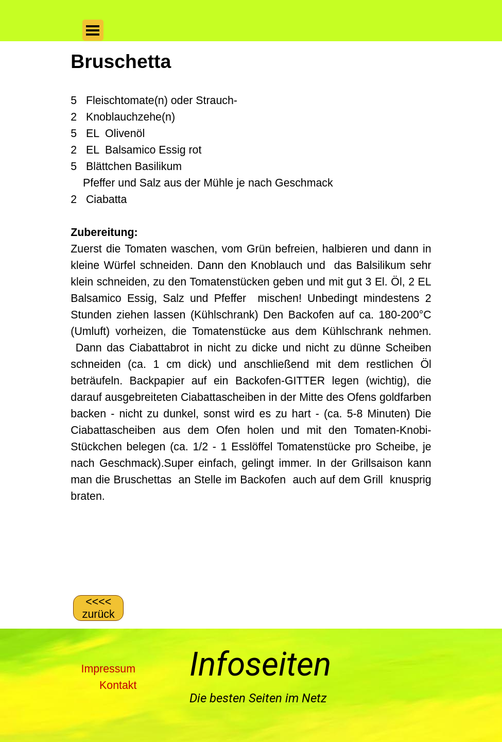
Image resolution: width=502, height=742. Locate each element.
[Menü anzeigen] (92, 30)
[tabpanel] (251, 317)
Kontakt (117, 685)
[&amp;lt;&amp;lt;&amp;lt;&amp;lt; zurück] (98, 608)
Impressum (108, 669)
